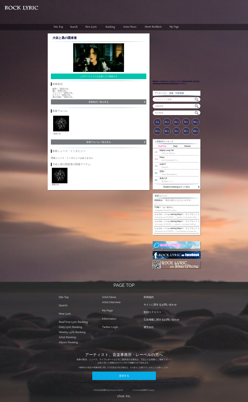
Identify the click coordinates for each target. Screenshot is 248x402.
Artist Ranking (67, 337)
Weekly (187, 146)
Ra (186, 131)
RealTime (162, 146)
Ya (176, 131)
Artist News (109, 297)
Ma (166, 131)
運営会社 (149, 327)
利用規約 (149, 297)
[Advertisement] (144, 10)
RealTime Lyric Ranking (73, 322)
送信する (124, 375)
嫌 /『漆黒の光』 (60, 91)
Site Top (64, 297)
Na (195, 122)
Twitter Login (110, 327)
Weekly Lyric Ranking (72, 332)
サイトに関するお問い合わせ (160, 304)
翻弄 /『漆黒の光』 (61, 89)
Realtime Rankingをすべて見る (176, 187)
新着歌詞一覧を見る (99, 102)
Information (109, 318)
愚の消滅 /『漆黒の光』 (63, 97)
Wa (195, 131)
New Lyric (65, 313)
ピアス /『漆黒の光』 (62, 95)
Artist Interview (111, 302)
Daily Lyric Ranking (70, 327)
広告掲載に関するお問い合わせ (161, 319)
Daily (175, 146)
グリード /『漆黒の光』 (63, 93)
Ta (186, 122)
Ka (167, 122)
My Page (107, 310)
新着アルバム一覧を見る (98, 142)
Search (63, 305)
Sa (176, 122)
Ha (157, 131)
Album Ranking (68, 342)
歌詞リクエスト (152, 312)
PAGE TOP (124, 285)
